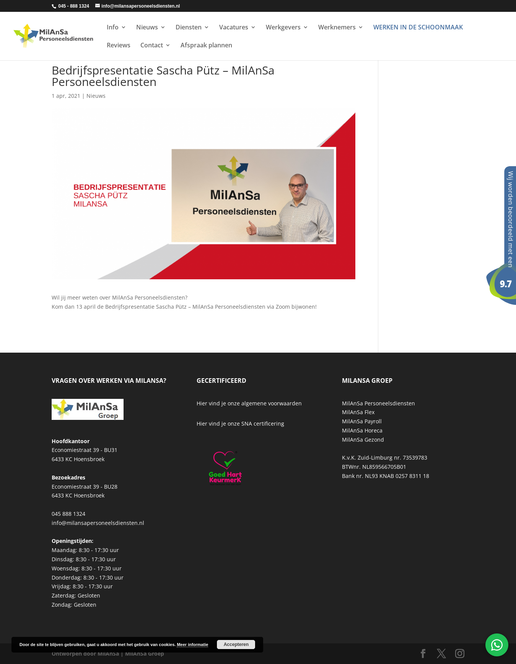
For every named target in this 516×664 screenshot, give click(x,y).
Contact (151, 45)
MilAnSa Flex (358, 412)
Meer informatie (192, 644)
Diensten (189, 27)
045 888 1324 (68, 513)
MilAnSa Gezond (363, 439)
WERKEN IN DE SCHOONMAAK (418, 27)
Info (113, 27)
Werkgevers (283, 27)
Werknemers (337, 27)
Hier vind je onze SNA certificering (240, 423)
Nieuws (147, 27)
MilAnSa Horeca (362, 430)
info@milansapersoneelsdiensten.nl (98, 522)
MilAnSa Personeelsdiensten (378, 403)
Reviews (118, 45)
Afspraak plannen (206, 45)
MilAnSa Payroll (362, 421)
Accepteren (236, 644)
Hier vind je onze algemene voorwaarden (249, 403)
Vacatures (233, 27)
